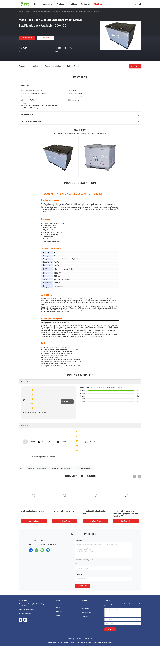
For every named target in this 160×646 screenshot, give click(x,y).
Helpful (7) (91, 442)
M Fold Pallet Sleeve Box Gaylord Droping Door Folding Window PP (125, 513)
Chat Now (45, 38)
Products (27, 11)
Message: (79, 540)
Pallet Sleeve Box (37, 11)
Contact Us (59, 615)
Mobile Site (78, 638)
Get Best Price (27, 38)
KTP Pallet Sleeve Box (84, 468)
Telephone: (79, 574)
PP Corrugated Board (85, 612)
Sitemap (69, 638)
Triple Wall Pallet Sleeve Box (32, 511)
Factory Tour (59, 607)
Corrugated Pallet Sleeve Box (61, 468)
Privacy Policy (89, 638)
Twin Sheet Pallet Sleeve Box (37, 468)
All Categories (84, 616)
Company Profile (60, 604)
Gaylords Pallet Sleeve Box (63, 511)
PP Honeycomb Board (86, 604)
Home (21, 11)
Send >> (110, 629)
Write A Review (67, 402)
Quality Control (60, 611)
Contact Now (82, 586)
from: (77, 564)
